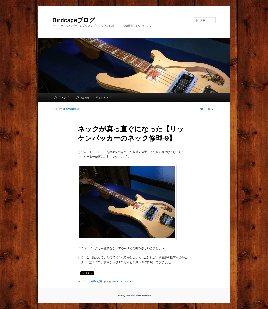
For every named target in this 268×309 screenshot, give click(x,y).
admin (115, 281)
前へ (201, 109)
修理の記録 (96, 281)
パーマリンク (127, 281)
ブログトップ (60, 97)
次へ (211, 109)
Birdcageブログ (74, 20)
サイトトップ (103, 97)
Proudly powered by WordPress (134, 295)
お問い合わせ (81, 97)
